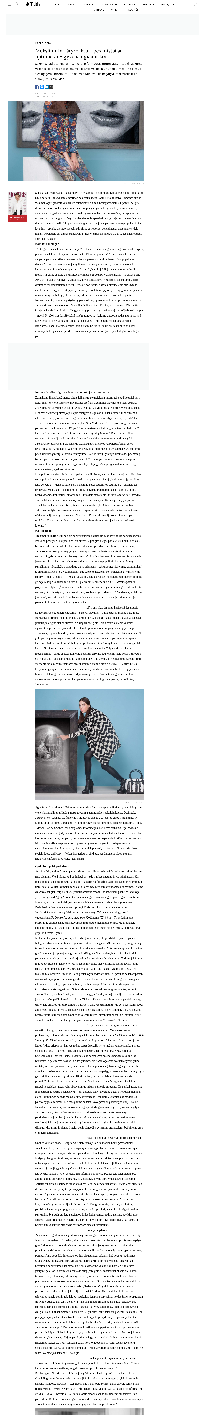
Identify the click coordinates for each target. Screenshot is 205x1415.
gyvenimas (61, 1030)
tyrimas (77, 807)
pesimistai (107, 1025)
